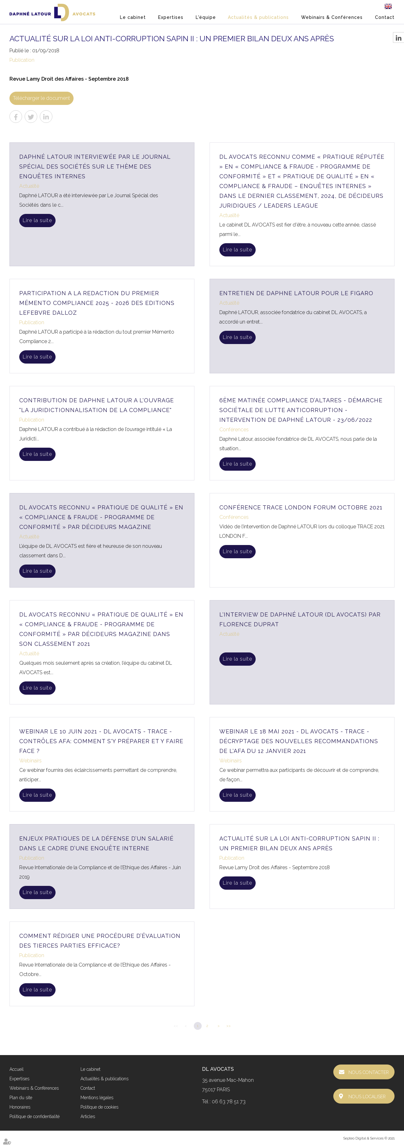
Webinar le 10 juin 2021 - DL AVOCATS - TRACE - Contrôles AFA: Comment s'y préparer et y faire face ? (101, 741)
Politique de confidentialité (34, 1116)
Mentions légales (96, 1097)
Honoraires (19, 1107)
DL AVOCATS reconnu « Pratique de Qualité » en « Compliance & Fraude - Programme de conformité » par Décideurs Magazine (101, 517)
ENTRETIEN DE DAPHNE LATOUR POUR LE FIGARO (296, 293)
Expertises (170, 17)
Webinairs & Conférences (332, 17)
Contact (385, 17)
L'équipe (206, 17)
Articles (87, 1116)
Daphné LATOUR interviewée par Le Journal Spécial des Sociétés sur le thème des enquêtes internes (94, 166)
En (388, 6)
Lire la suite (37, 220)
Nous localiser (367, 1096)
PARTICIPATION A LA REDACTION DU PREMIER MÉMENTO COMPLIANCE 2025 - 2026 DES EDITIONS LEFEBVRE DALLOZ (97, 303)
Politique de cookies (99, 1107)
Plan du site (20, 1097)
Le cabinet (133, 17)
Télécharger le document (41, 98)
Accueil (16, 1069)
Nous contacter (368, 1072)
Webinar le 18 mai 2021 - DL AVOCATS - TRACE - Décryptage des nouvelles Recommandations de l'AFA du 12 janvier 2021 (298, 741)
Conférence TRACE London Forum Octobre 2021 (301, 507)
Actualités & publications (258, 17)
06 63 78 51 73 (229, 1102)
